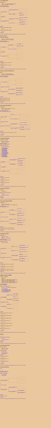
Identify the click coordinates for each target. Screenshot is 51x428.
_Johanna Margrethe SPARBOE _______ (23, 271)
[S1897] (3, 193)
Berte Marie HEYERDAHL (5, 166)
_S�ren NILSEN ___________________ (15, 124)
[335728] (7, 261)
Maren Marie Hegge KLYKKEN (4, 234)
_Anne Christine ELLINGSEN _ (15, 281)
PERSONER (1, 29)
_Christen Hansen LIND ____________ (23, 269)
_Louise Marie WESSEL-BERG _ (4, 61)
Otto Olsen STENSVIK (4, 411)
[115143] (16, 220)
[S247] (3, 286)
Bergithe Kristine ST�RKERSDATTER (6, 313)
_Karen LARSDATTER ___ (3, 330)
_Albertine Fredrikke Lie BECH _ (5, 239)
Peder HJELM (4, 375)
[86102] (12, 80)
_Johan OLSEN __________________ (23, 13)
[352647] (15, 309)
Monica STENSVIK (4, 400)
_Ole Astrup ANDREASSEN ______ (5, 12)
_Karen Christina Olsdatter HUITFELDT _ (25, 141)
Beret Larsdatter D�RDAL (5, 83)
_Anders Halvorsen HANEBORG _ (21, 171)
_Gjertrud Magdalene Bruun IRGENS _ (23, 266)
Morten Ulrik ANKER (4, 44)
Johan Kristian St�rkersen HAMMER (6, 311)
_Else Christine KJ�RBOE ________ (21, 232)
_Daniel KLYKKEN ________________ (21, 224)
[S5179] (3, 33)
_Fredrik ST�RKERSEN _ (4, 319)
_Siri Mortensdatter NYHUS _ (11, 102)
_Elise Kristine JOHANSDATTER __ (13, 419)
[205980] (13, 42)
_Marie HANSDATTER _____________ (23, 16)
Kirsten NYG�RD (5, 398)
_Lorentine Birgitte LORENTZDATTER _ (5, 137)
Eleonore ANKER (3, 56)
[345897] (8, 159)
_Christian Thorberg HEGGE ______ (21, 229)
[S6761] (3, 348)
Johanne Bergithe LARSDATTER (7, 208)
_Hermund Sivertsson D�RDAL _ (20, 96)
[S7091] (3, 340)
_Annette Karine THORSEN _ (20, 49)
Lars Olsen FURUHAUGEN (4, 82)
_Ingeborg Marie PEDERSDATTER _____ (23, 277)
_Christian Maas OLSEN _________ (23, 24)
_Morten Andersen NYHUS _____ (19, 101)
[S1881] (3, 381)
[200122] (7, 373)
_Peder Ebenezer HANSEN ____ (15, 276)
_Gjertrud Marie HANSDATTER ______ (15, 129)
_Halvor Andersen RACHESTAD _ (13, 172)
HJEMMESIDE (2, 111)
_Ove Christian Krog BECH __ (13, 236)
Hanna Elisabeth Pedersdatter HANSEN (6, 258)
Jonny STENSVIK (4, 399)
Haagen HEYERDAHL (4, 161)
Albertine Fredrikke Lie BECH (5, 222)
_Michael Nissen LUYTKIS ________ (21, 240)
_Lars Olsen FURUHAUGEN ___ (4, 89)
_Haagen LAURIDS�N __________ (22, 176)
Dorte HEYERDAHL (4, 160)
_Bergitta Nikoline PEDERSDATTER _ (15, 140)
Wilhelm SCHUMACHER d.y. (5, 364)
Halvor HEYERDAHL (4, 169)
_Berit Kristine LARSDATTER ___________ (25, 136)
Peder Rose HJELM (4, 378)
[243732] (16, 301)
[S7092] (3, 345)
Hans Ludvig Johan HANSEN (4, 132)
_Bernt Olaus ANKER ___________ (12, 48)
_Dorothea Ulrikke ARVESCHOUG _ (12, 53)
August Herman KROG (3, 273)
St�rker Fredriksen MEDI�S (5, 325)
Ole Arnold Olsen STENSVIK (4, 396)
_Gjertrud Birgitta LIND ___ (15, 270)
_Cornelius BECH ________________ (21, 235)
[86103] (13, 81)
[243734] (16, 303)
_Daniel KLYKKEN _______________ (5, 228)
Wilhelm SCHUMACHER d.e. (6, 362)
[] (1, 33)
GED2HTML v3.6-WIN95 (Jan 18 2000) (9, 37)
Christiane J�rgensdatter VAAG (6, 308)
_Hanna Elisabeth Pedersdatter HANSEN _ (6, 278)
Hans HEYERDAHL (4, 162)
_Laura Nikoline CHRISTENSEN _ (5, 23)
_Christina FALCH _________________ (23, 282)
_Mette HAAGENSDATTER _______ (13, 177)
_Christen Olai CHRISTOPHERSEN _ (23, 19)
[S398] (3, 291)
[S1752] (3, 353)
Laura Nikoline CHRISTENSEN (5, 6)
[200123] (6, 374)
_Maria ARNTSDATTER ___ (10, 322)
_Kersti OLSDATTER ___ (16, 318)
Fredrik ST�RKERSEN (4, 306)
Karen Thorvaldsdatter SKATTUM (6, 156)
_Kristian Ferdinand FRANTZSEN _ (13, 414)
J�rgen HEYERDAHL (4, 164)
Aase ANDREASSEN (3, 18)
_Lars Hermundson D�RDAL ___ (12, 97)
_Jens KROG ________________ (15, 265)
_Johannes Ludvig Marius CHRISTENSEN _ (14, 20)
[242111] (12, 4)
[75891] (1, 393)
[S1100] (3, 107)
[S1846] (3, 69)
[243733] (14, 302)
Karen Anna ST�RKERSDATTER (6, 312)
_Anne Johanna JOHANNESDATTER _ (21, 420)
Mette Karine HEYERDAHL (5, 165)
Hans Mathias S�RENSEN (4, 120)
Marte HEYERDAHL (4, 167)
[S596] (3, 246)
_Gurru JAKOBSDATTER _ (16, 323)
